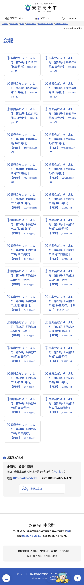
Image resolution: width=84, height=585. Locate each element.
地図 (68, 531)
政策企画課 (31, 24)
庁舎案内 (58, 471)
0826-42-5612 (25, 478)
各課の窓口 (36, 488)
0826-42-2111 (31, 536)
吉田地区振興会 (61, 24)
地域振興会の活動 (45, 24)
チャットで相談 (58, 578)
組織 (22, 24)
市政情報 (14, 24)
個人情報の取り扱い (39, 574)
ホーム (5, 24)
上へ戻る (77, 578)
